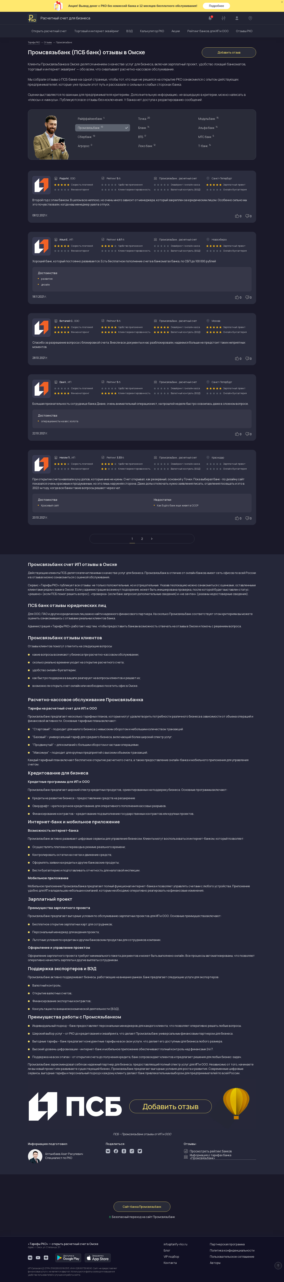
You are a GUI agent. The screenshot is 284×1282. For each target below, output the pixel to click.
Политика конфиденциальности (232, 1250)
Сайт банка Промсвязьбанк (142, 1207)
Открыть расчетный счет (49, 31)
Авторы (215, 1263)
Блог (167, 1250)
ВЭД (129, 31)
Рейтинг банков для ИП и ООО (208, 31)
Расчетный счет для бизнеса (59, 18)
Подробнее (216, 5)
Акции (176, 31)
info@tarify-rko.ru (175, 1244)
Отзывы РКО (244, 31)
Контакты (170, 1263)
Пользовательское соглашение (232, 1257)
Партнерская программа (227, 1244)
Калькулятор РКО (152, 31)
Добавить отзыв (229, 52)
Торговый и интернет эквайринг (96, 31)
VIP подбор (171, 1257)
